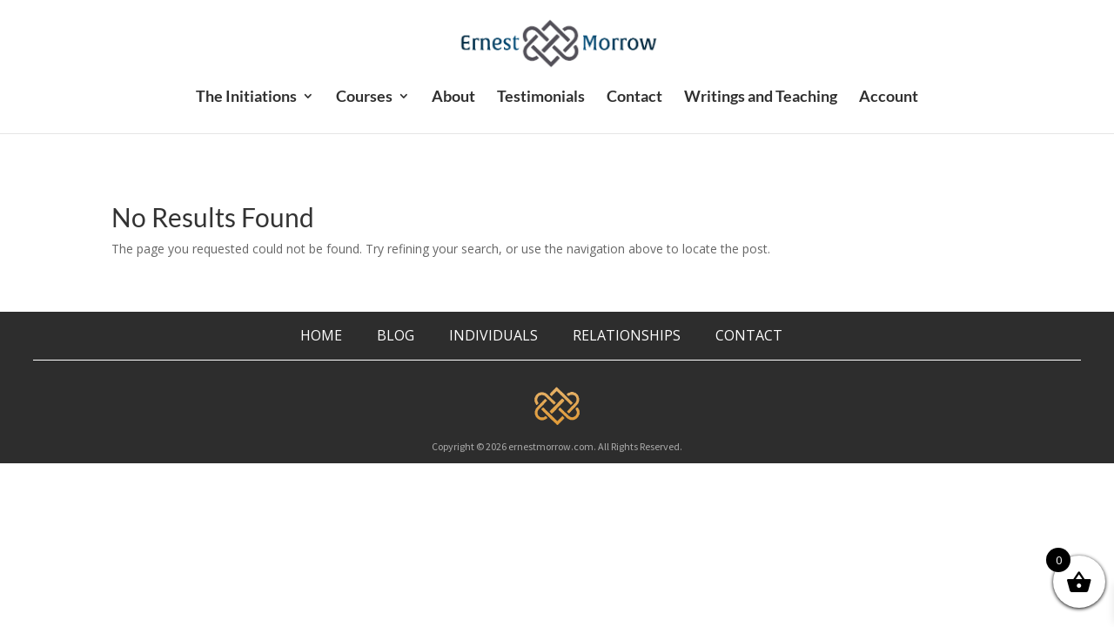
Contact (634, 97)
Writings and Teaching (760, 97)
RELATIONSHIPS (627, 335)
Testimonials (541, 97)
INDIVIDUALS (493, 335)
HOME (321, 335)
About (453, 97)
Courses (364, 97)
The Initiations (246, 97)
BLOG (397, 335)
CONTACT (748, 335)
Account (888, 97)
